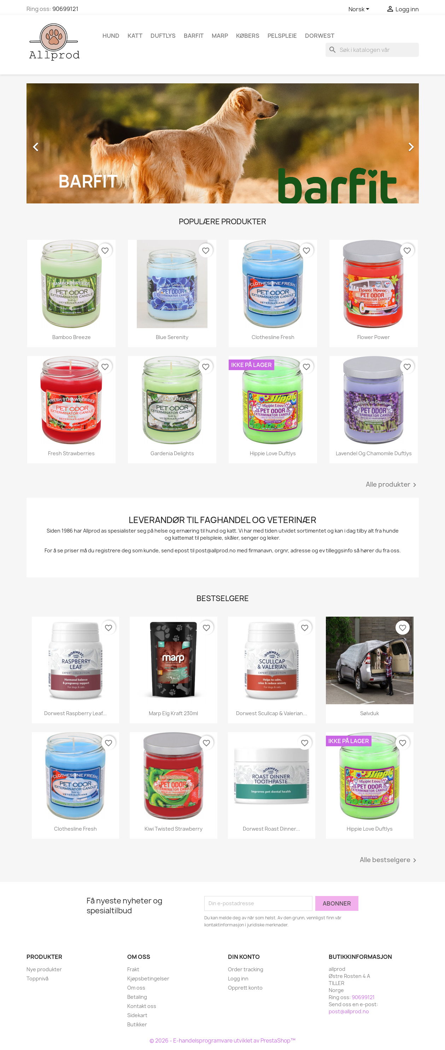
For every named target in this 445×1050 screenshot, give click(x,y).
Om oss (136, 987)
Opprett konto (245, 987)
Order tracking (245, 969)
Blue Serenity (172, 337)
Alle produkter (392, 485)
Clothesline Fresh (273, 337)
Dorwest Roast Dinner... (271, 828)
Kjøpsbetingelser (148, 978)
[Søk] (372, 50)
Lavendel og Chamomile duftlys (374, 453)
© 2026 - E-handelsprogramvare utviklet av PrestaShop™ (222, 1040)
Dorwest (319, 36)
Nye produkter (44, 969)
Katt (135, 36)
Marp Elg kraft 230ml (173, 713)
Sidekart (137, 1015)
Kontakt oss (141, 1006)
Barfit (194, 36)
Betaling (137, 996)
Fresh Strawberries (71, 453)
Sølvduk (369, 713)
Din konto (244, 957)
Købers (247, 36)
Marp (220, 36)
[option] (223, 143)
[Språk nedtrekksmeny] (360, 9)
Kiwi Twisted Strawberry (174, 828)
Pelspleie (282, 36)
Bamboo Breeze (71, 337)
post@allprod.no (349, 1011)
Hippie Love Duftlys (273, 453)
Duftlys (163, 36)
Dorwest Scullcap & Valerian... (271, 713)
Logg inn (238, 978)
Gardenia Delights (172, 453)
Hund (111, 36)
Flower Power (373, 337)
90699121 (65, 9)
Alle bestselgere (389, 860)
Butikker (137, 1024)
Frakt (133, 969)
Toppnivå (37, 978)
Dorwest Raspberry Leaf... (75, 713)
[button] (56, 143)
